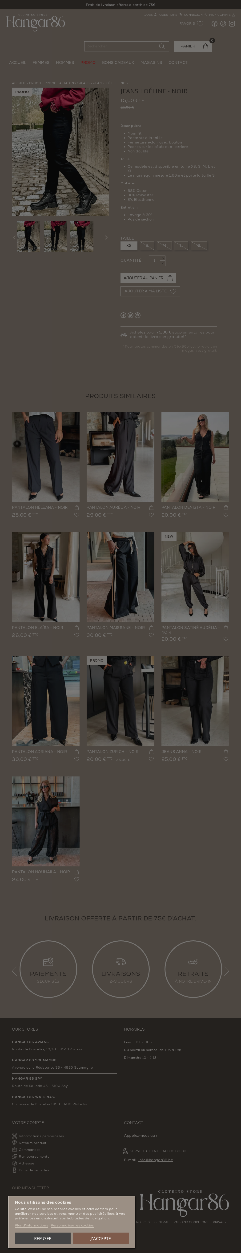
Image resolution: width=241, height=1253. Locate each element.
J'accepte (101, 1238)
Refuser (43, 1238)
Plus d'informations (31, 1225)
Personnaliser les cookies (72, 1225)
